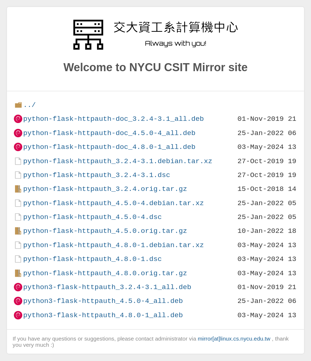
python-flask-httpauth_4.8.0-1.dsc (92, 259)
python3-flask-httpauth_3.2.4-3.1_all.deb (107, 287)
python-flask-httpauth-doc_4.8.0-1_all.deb (109, 147)
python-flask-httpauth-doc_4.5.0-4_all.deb (109, 133)
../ (29, 105)
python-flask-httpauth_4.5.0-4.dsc (92, 217)
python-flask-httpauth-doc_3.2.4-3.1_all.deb (113, 119)
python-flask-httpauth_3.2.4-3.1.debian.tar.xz (117, 161)
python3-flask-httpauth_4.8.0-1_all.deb (103, 315)
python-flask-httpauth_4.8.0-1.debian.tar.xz (113, 245)
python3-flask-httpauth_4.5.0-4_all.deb (103, 301)
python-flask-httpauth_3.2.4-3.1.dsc (96, 175)
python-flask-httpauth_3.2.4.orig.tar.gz (105, 189)
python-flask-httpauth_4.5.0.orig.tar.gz (105, 231)
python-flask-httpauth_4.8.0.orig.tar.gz (105, 273)
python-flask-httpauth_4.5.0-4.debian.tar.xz (113, 203)
